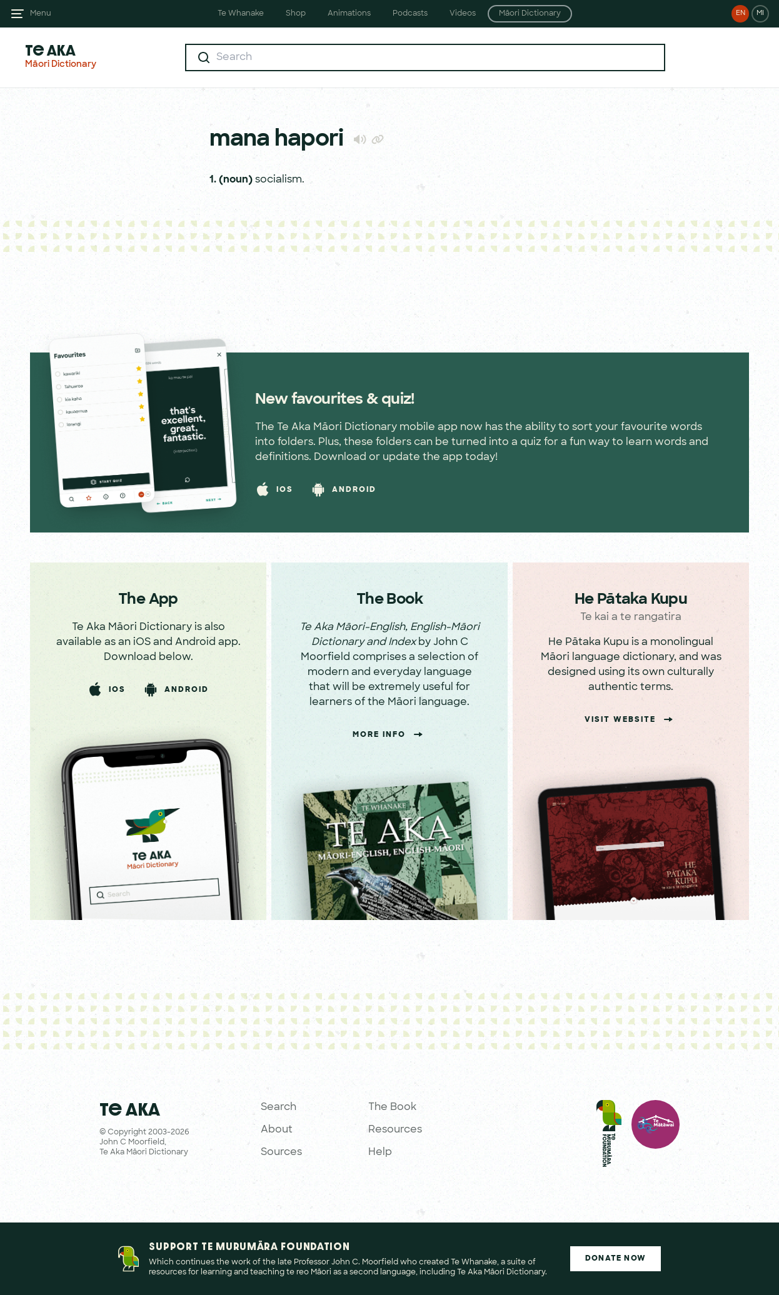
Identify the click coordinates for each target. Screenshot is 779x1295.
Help (380, 1153)
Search (278, 1107)
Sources (281, 1153)
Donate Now (615, 1258)
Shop (296, 14)
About (277, 1130)
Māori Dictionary (530, 14)
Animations (349, 14)
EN (740, 13)
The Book (392, 1107)
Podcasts (410, 14)
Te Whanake (241, 14)
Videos (463, 14)
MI (760, 13)
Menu (40, 14)
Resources (395, 1130)
